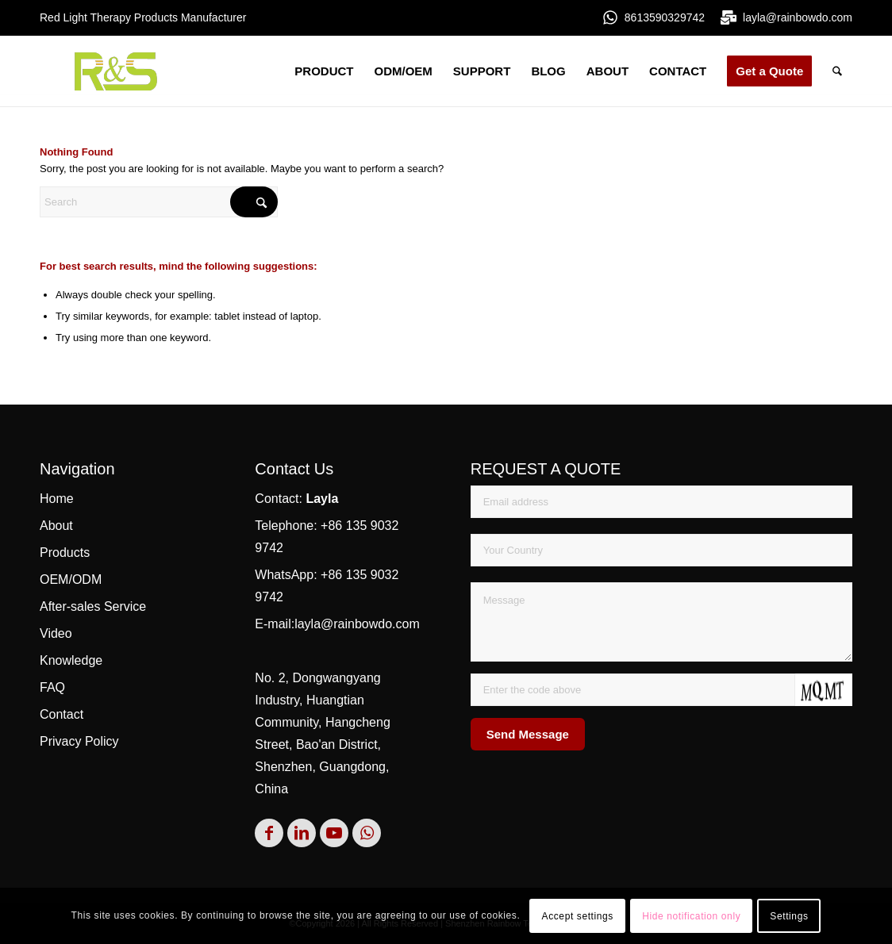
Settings (789, 916)
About (56, 525)
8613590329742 (665, 17)
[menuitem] (323, 71)
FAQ (52, 687)
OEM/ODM (71, 579)
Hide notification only (691, 916)
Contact (61, 714)
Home (57, 498)
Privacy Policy (79, 741)
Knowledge (71, 660)
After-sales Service (93, 606)
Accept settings (577, 916)
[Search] (837, 71)
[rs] (116, 71)
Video (56, 633)
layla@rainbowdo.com (797, 17)
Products (65, 552)
